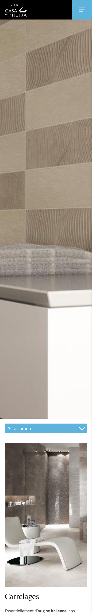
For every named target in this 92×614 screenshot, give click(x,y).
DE (7, 4)
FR (16, 4)
